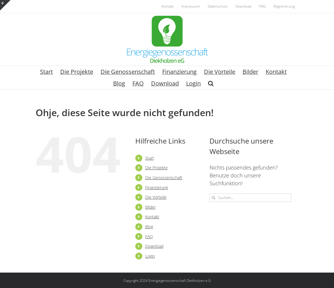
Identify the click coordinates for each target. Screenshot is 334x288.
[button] (211, 83)
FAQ (149, 236)
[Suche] (214, 197)
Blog (149, 226)
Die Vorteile (156, 197)
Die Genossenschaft (163, 177)
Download (154, 246)
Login (150, 256)
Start (149, 158)
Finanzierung (156, 187)
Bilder (150, 207)
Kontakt (152, 216)
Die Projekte (156, 167)
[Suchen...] (250, 197)
